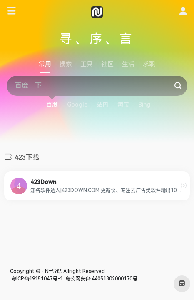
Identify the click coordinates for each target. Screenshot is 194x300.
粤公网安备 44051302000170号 (100, 279)
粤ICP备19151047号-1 (36, 279)
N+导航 (53, 271)
